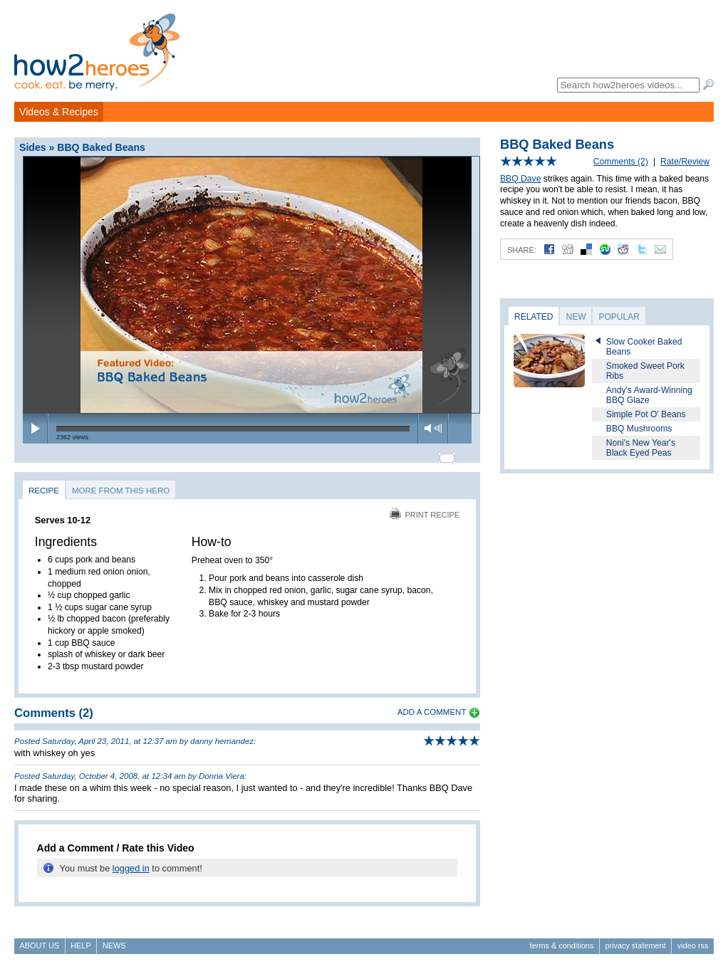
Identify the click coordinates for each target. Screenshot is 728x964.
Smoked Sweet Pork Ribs (645, 371)
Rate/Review (684, 162)
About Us (39, 940)
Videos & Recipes (58, 111)
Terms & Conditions (561, 940)
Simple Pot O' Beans (646, 414)
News (114, 940)
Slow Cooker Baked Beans (644, 347)
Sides (32, 147)
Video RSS (693, 940)
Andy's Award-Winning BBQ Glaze (649, 395)
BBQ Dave (520, 179)
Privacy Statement (635, 940)
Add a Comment (432, 706)
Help (80, 940)
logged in (131, 861)
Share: (521, 250)
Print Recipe (424, 508)
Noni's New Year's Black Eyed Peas (640, 448)
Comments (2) (620, 162)
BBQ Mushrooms (639, 429)
